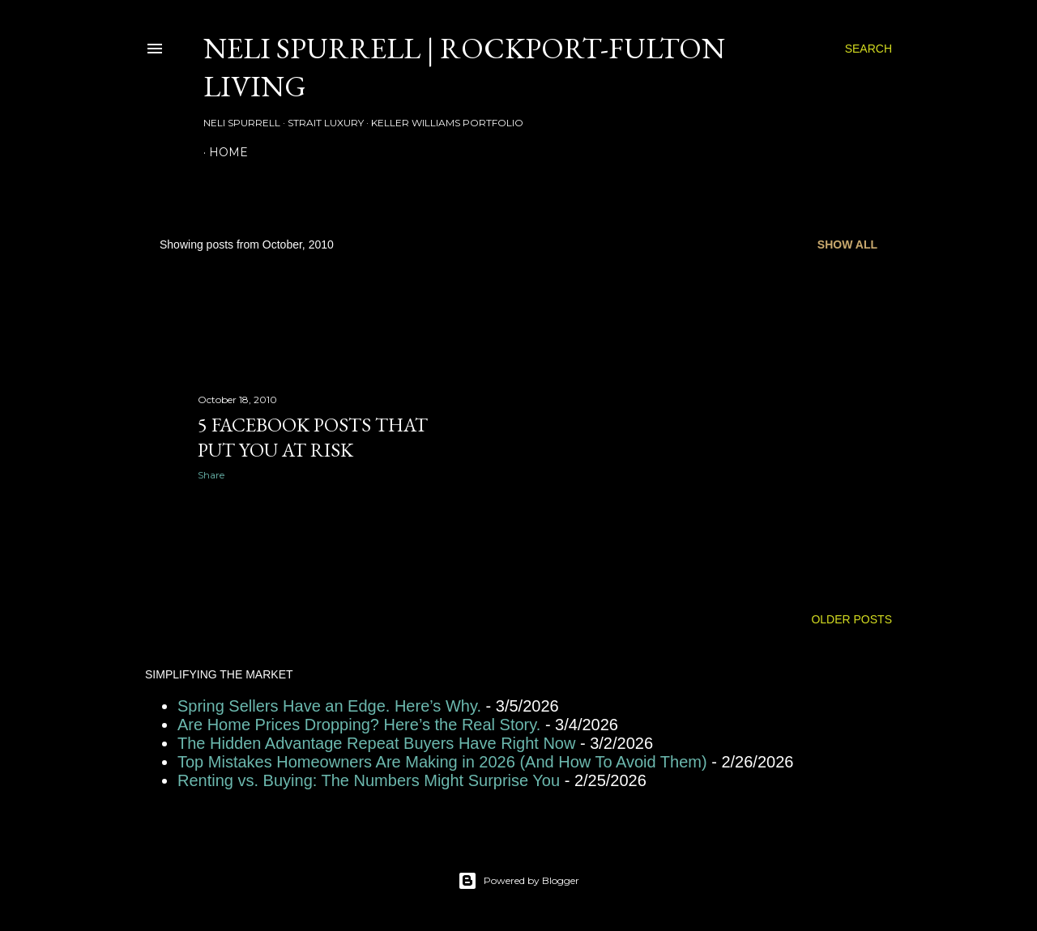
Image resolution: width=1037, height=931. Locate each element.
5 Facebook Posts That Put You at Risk (313, 437)
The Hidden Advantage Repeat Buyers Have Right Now (376, 743)
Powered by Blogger (518, 881)
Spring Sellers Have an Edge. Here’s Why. (329, 706)
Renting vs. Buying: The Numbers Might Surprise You (368, 780)
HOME (228, 152)
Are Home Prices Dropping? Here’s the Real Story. (358, 724)
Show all (847, 244)
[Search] (868, 48)
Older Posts (851, 619)
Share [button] (211, 475)
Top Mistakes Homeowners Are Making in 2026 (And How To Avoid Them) (442, 762)
